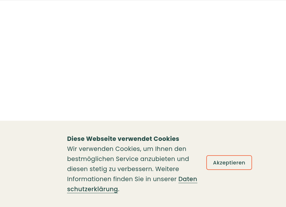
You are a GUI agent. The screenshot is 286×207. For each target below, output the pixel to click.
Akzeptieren (229, 162)
